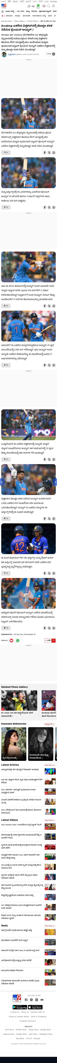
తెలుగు (15, 1)
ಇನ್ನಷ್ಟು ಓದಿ (49, 724)
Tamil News (33, 1034)
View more (49, 765)
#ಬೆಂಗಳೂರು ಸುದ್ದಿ (39, 15)
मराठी (22, 1)
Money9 (37, 1038)
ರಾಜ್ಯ (28, 11)
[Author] (4, 54)
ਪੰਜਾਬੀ (41, 1)
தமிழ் (46, 1)
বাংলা (35, 1)
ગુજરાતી (28, 1)
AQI (33, 6)
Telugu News (33, 1029)
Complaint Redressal (28, 1021)
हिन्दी (9, 1)
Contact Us (14, 1012)
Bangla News (45, 1029)
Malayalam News (46, 1034)
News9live (20, 1038)
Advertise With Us (38, 1012)
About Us (25, 1012)
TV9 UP (29, 1038)
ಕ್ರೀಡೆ (50, 15)
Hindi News (9, 1029)
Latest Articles (10, 765)
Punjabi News (21, 1034)
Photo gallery (19, 21)
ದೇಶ (54, 11)
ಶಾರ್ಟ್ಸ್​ (17, 15)
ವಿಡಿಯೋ (9, 15)
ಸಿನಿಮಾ (34, 11)
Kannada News (6, 21)
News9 (3, 1)
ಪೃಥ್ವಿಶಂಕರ (11, 55)
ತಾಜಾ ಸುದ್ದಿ (9, 11)
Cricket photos (32, 21)
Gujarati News (8, 1034)
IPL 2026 (20, 11)
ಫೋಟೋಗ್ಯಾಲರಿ (45, 11)
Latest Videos (9, 820)
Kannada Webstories (13, 724)
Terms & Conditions (38, 1016)
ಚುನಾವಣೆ (26, 15)
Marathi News (21, 1029)
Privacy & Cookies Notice (19, 1016)
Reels (4, 925)
